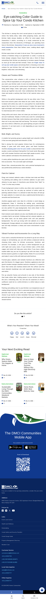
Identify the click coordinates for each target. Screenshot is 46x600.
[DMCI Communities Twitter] (10, 510)
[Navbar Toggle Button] (43, 3)
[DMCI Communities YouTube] (13, 511)
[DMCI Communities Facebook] (3, 511)
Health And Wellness (5, 355)
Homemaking (23, 13)
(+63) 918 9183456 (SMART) (10, 559)
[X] (34, 592)
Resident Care (6, 544)
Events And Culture (7, 384)
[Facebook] (11, 592)
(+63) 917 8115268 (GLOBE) (9, 562)
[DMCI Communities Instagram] (6, 511)
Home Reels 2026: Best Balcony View (29, 389)
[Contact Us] (38, 3)
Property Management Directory (11, 540)
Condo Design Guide (7, 536)
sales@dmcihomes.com (8, 570)
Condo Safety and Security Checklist (12, 532)
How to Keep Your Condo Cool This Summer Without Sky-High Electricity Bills (29, 365)
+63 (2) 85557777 (7, 573)
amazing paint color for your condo (18, 149)
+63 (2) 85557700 (7, 556)
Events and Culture (7, 520)
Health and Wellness (8, 524)
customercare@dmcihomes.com (10, 553)
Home (3, 8)
